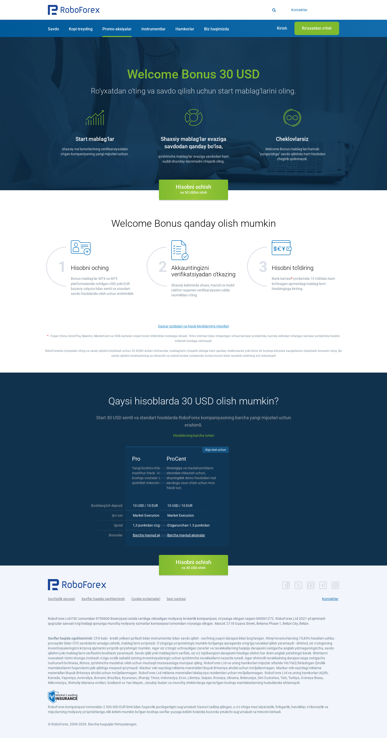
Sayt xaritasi (176, 598)
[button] (74, 10)
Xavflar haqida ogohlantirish (103, 598)
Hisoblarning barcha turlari (193, 435)
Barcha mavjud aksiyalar (167, 534)
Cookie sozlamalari (145, 598)
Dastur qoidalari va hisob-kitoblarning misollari (193, 326)
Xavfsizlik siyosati (61, 598)
